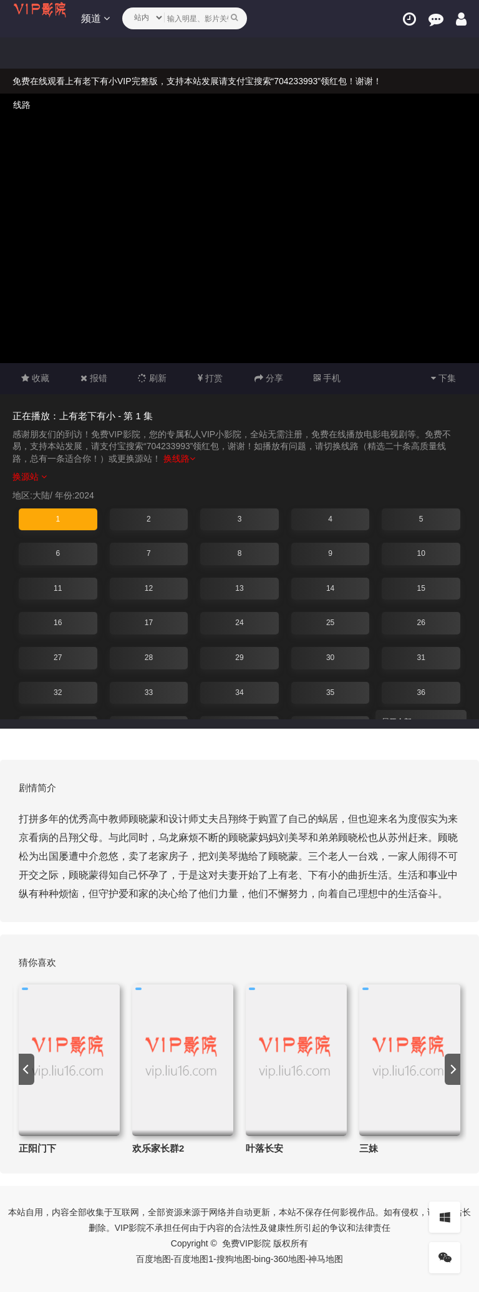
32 (58, 692)
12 (149, 588)
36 (421, 692)
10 (421, 553)
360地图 (289, 1259)
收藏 (35, 378)
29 (239, 657)
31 (421, 657)
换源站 (29, 477)
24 (239, 622)
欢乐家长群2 (158, 1148)
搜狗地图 (233, 1259)
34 (239, 692)
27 (58, 657)
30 (330, 657)
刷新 (152, 378)
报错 (93, 378)
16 (58, 622)
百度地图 (153, 1259)
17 (149, 622)
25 (330, 622)
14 (330, 588)
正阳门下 (37, 1148)
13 (239, 588)
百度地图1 (193, 1259)
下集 (443, 378)
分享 (268, 378)
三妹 (368, 1148)
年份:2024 (74, 495)
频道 (95, 18)
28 (149, 657)
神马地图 (325, 1259)
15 (421, 588)
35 (330, 692)
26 (421, 622)
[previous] (26, 1069)
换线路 (179, 459)
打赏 (210, 378)
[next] (452, 1069)
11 (58, 588)
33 (149, 692)
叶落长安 (264, 1148)
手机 (327, 378)
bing (262, 1259)
